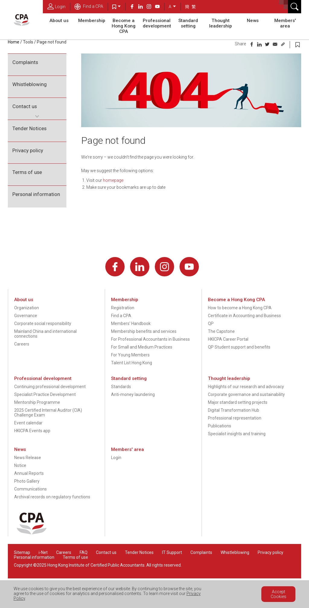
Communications (30, 489)
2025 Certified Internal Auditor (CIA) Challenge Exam (48, 412)
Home (13, 42)
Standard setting (188, 23)
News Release (27, 457)
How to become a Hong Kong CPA (240, 307)
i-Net (43, 552)
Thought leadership (220, 23)
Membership (91, 20)
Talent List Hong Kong (131, 362)
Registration (122, 307)
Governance (25, 315)
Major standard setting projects (237, 402)
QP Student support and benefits (239, 347)
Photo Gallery (27, 481)
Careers (21, 344)
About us (58, 20)
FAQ (84, 552)
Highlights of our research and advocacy (246, 386)
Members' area (285, 23)
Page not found (51, 42)
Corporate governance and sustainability (246, 394)
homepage (113, 180)
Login (56, 6)
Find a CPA (89, 6)
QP (211, 323)
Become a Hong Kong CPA (123, 26)
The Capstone (221, 331)
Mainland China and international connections (45, 334)
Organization (26, 307)
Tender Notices (29, 128)
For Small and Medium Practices (141, 347)
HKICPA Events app (32, 430)
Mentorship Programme (37, 402)
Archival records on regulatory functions (52, 496)
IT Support (172, 552)
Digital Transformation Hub (233, 410)
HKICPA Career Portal (228, 339)
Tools (28, 42)
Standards (121, 386)
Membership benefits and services (144, 331)
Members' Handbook (131, 323)
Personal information (36, 194)
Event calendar (28, 422)
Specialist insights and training (237, 433)
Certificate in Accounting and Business (244, 315)
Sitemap (22, 552)
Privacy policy (27, 150)
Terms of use (27, 172)
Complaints (25, 62)
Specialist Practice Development (45, 394)
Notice (20, 465)
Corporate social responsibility (42, 323)
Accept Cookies (278, 594)
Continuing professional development (50, 386)
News (253, 20)
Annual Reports (29, 473)
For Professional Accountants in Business (150, 339)
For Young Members (130, 354)
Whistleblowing (29, 84)
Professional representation (234, 418)
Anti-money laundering (133, 394)
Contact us (24, 106)
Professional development (157, 23)
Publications (219, 425)
